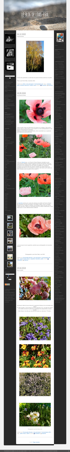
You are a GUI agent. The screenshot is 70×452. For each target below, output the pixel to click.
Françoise (56, 69)
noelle (56, 64)
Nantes (6, 167)
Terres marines (7, 237)
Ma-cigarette (57, 256)
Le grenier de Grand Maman (59, 237)
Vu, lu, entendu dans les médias (10, 188)
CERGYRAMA (57, 193)
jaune (35, 85)
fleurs (28, 258)
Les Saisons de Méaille (8, 155)
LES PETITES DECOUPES (59, 250)
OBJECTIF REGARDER (58, 271)
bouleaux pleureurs (24, 85)
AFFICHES (6, 244)
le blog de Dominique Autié (59, 86)
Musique (6, 164)
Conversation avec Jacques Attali (60, 104)
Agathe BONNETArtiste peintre (59, 181)
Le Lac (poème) (57, 54)
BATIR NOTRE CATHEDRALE (9, 116)
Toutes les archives (8, 210)
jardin (18, 85)
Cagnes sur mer (7, 140)
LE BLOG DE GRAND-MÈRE (59, 231)
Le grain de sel (57, 236)
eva (55, 63)
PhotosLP (6, 176)
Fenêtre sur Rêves (58, 113)
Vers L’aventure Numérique (59, 295)
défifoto (6, 146)
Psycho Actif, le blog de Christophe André (58, 165)
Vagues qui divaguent (58, 292)
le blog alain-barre (57, 129)
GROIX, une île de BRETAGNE (60, 210)
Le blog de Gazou (57, 230)
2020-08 (6, 207)
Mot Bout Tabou (57, 152)
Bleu (5, 134)
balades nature (57, 187)
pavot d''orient (23, 258)
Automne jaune (57, 51)
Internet (23, 162)
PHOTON (56, 160)
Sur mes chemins (57, 286)
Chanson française (58, 194)
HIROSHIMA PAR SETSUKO (9, 121)
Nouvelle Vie (7, 170)
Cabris (6, 268)
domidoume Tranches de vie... (59, 201)
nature (27, 433)
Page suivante (36, 442)
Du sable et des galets (58, 110)
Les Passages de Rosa (58, 247)
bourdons (38, 258)
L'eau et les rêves (57, 53)
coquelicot (32, 258)
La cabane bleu (57, 122)
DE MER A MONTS (8, 124)
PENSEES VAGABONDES (59, 277)
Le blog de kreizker (58, 233)
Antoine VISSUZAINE (58, 95)
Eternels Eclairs (57, 207)
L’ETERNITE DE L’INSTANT (59, 253)
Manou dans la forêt (58, 146)
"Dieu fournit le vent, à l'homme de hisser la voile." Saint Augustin (60, 93)
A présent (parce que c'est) (59, 179)
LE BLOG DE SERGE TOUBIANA (58, 136)
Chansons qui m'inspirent (9, 143)
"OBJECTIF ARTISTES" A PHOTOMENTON (9, 114)
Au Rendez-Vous (57, 185)
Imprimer (50, 85)
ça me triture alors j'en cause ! (59, 190)
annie (56, 66)
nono (55, 155)
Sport (5, 182)
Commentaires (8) (46, 257)
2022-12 (6, 195)
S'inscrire (10, 275)
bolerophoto (57, 188)
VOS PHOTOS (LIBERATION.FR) (7, 108)
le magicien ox (57, 138)
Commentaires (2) (38, 84)
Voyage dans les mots (58, 300)
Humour (6, 152)
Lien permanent (30, 84)
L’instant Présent (7, 85)
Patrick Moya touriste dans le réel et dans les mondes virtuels (60, 159)
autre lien (21, 203)
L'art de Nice (57, 119)
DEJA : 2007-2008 (58, 107)
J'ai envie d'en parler (58, 116)
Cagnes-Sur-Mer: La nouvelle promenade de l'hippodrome (9, 252)
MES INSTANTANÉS (58, 149)
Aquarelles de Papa (8, 260)
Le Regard (56, 244)
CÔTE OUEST (57, 198)
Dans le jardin (20, 270)
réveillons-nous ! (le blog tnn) (59, 166)
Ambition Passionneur (58, 184)
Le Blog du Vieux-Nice (58, 234)
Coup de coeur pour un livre (59, 56)
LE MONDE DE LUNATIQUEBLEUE (58, 241)
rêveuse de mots (57, 168)
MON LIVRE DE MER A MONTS (10, 161)
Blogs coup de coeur (8, 137)
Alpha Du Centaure (58, 182)
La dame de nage (57, 224)
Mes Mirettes (57, 262)
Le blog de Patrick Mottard (59, 134)
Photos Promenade (58, 280)
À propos (56, 45)
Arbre (24, 84)
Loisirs (6, 158)
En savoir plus (54, 450)
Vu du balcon (57, 174)
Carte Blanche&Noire (8, 83)
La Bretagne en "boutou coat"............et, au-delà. (58, 223)
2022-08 (6, 198)
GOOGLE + (6, 102)
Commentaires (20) (46, 432)
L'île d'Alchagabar (57, 219)
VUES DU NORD (57, 302)
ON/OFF (56, 274)
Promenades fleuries (8, 179)
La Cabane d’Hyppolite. (8, 229)
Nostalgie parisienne (58, 57)
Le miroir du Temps (58, 239)
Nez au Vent (57, 268)
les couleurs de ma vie (58, 141)
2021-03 (6, 204)
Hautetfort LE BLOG (58, 213)
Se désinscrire (10, 277)
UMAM (56, 171)
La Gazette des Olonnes (58, 125)
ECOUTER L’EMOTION (58, 204)
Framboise (56, 74)
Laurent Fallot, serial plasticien (59, 228)
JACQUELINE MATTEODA (59, 216)
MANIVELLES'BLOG (58, 259)
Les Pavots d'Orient (21, 95)
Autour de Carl (57, 98)
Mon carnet (56, 265)
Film (5, 149)
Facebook (43, 85)
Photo (6, 173)
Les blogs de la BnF (58, 139)
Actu (5, 131)
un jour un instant (7, 185)
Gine (56, 71)
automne (49, 84)
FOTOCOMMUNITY (8, 99)
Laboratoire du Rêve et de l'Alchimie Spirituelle (59, 127)
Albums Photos (8, 214)
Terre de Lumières (58, 87)
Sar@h (56, 283)
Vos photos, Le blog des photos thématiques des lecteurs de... (60, 299)
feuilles (31, 85)
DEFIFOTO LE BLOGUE (8, 96)
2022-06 (6, 201)
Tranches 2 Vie (57, 289)
